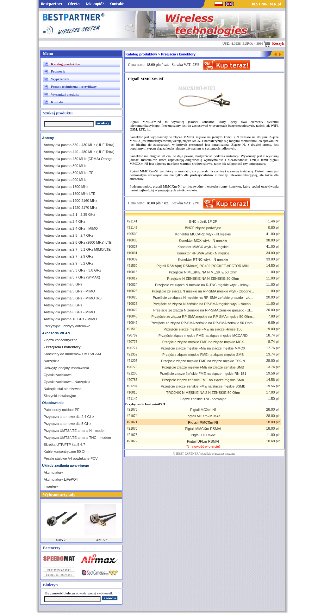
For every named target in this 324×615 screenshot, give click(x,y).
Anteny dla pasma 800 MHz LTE (69, 173)
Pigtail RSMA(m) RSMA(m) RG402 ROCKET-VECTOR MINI (203, 266)
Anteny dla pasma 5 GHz (63, 284)
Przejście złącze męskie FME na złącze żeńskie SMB (203, 367)
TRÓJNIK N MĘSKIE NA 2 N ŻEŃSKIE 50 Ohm (203, 392)
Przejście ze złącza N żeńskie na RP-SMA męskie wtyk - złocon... (203, 304)
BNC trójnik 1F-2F (203, 221)
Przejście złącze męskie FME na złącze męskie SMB (203, 354)
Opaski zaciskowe (58, 375)
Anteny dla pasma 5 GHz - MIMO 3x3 (73, 298)
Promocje (58, 71)
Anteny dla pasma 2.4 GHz (64, 221)
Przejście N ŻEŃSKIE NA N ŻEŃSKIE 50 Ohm (203, 278)
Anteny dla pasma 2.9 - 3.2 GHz (68, 263)
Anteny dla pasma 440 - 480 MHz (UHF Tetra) (79, 152)
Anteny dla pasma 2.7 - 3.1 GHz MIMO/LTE (77, 249)
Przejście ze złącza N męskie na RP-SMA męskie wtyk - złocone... (203, 291)
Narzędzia (51, 361)
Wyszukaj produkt (65, 94)
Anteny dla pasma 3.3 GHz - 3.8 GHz (72, 270)
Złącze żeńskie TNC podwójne (203, 399)
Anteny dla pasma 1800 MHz (66, 187)
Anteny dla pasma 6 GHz (63, 305)
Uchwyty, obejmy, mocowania (66, 368)
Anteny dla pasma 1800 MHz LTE (70, 193)
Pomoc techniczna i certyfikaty (74, 86)
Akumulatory (53, 472)
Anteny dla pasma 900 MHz (65, 180)
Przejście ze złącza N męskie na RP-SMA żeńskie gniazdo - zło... (203, 297)
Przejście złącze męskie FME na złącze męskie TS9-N (203, 361)
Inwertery (51, 486)
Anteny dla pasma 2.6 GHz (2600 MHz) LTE (77, 242)
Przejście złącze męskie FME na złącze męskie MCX (203, 342)
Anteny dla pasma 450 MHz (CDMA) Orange (78, 159)
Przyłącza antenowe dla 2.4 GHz (69, 417)
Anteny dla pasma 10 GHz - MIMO (70, 319)
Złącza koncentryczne (60, 340)
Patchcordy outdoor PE (61, 410)
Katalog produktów (65, 64)
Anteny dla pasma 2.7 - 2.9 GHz (68, 256)
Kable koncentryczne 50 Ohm (66, 451)
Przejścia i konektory (178, 54)
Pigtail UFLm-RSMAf (203, 441)
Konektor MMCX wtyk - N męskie (203, 247)
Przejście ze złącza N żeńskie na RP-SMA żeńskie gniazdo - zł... (203, 310)
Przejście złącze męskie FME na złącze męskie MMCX (203, 348)
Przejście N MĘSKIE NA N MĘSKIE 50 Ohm (203, 272)
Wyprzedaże (60, 79)
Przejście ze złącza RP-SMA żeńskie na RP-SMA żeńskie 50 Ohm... (203, 323)
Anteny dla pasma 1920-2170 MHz (70, 207)
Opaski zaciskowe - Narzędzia (67, 382)
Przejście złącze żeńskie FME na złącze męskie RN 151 (203, 373)
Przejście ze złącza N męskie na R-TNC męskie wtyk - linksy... (203, 285)
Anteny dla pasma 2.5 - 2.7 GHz (68, 235)
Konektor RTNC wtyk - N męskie (203, 259)
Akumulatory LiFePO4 (61, 479)
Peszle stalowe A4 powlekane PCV (71, 458)
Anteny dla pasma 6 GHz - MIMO (69, 312)
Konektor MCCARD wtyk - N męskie (203, 234)
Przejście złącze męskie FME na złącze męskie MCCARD (203, 335)
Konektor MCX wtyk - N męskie (203, 240)
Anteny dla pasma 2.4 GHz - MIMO (71, 228)
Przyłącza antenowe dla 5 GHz (67, 424)
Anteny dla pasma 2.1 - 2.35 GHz (69, 214)
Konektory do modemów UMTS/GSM (72, 354)
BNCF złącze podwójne (203, 228)
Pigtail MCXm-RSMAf (203, 416)
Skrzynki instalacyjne (60, 396)
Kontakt (57, 102)
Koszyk (273, 43)
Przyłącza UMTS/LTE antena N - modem (75, 430)
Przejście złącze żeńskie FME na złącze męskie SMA (203, 380)
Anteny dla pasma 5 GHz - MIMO (69, 291)
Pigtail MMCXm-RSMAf (203, 429)
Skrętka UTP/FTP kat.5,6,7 (64, 444)
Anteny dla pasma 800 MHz (65, 166)
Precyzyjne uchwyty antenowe (67, 326)
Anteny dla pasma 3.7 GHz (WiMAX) (72, 277)
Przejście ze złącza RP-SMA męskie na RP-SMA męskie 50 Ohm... (202, 316)
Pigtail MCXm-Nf (203, 410)
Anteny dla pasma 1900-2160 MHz (70, 200)
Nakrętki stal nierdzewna (63, 389)
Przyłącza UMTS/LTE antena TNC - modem (77, 437)
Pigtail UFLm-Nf (203, 435)
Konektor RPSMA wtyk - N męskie (203, 253)
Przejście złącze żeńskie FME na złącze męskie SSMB (203, 386)
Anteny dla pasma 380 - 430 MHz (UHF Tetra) (79, 145)
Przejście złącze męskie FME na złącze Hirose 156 (203, 329)
